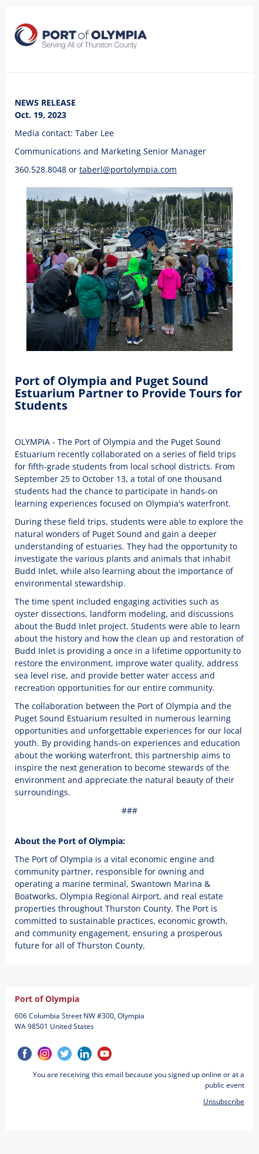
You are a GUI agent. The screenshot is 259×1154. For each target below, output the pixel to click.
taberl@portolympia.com (128, 169)
